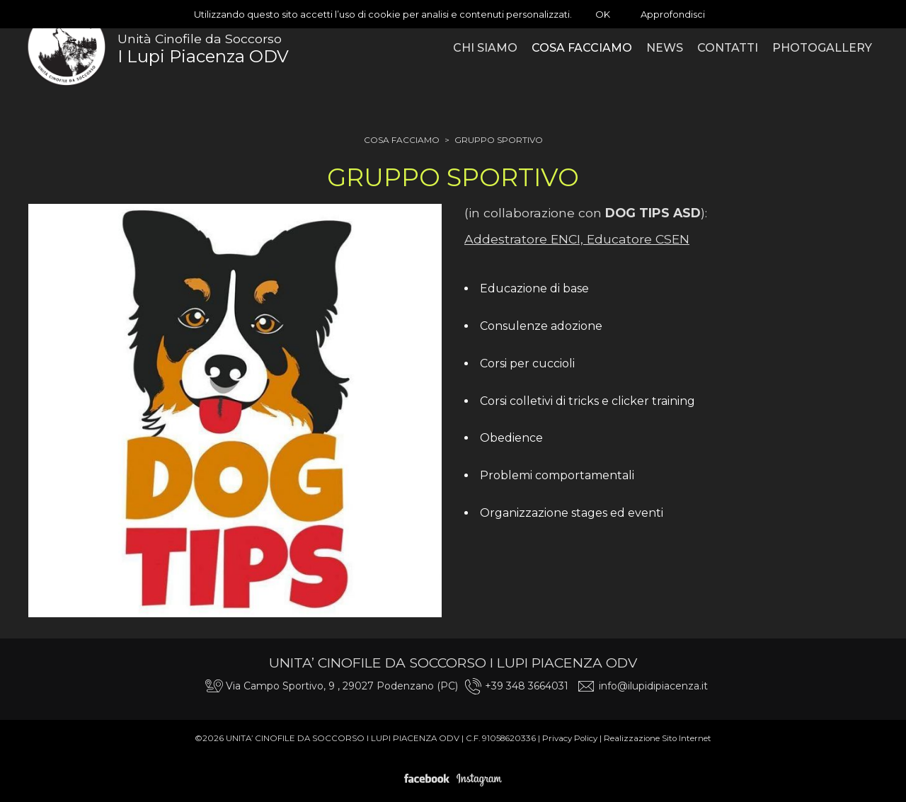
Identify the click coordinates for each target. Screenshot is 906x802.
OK (602, 14)
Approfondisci (673, 14)
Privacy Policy (569, 738)
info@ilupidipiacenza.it (653, 686)
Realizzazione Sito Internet (657, 738)
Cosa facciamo (402, 139)
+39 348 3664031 (526, 686)
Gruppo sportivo (498, 139)
